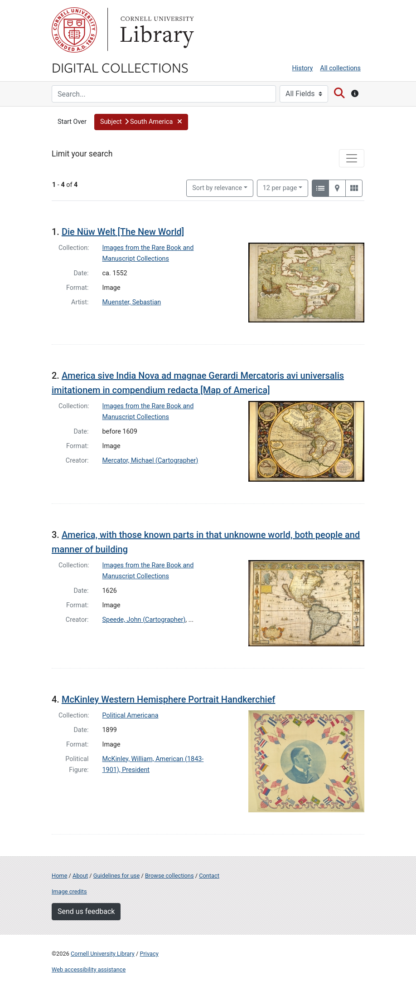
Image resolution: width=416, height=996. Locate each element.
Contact (209, 875)
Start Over (72, 122)
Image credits (69, 891)
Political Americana (130, 715)
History (302, 68)
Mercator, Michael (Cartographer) (150, 460)
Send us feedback (86, 911)
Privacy (149, 953)
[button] (141, 122)
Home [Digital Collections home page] (59, 875)
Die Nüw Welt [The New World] (123, 231)
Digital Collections (120, 67)
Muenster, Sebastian (131, 302)
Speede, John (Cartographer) (144, 620)
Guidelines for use (116, 875)
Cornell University (74, 30)
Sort (217, 188)
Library (156, 30)
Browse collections (169, 875)
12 (280, 187)
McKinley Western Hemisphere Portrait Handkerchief (169, 699)
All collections (340, 68)
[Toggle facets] (351, 158)
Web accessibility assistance (89, 969)
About (80, 875)
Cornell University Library (103, 953)
